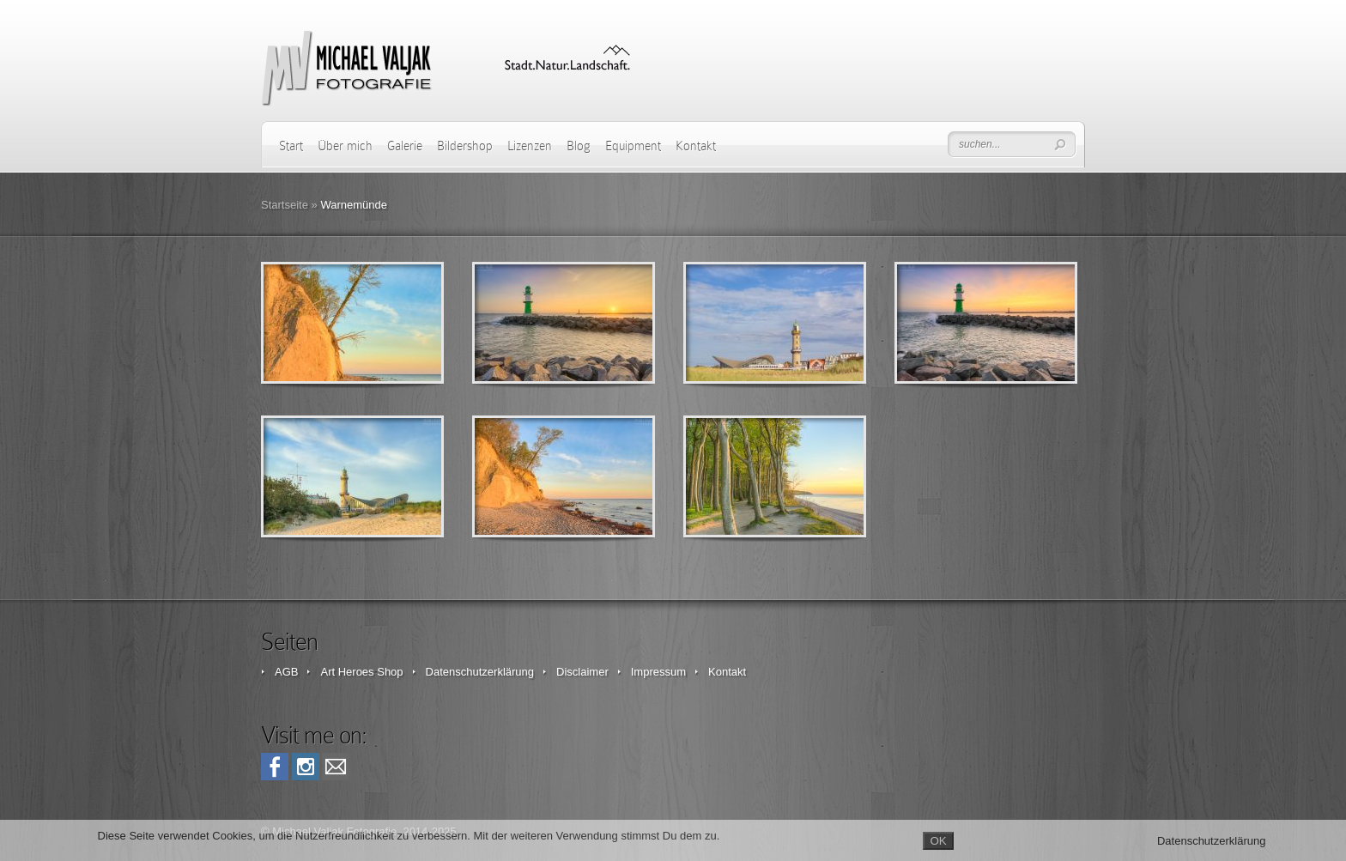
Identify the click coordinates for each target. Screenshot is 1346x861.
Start (291, 146)
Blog (579, 146)
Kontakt (696, 146)
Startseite (284, 204)
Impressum (658, 671)
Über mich (345, 146)
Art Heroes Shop (361, 671)
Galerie (404, 146)
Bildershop (465, 146)
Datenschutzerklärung (480, 671)
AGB (286, 671)
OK (938, 840)
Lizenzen (529, 146)
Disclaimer (582, 671)
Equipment (633, 146)
